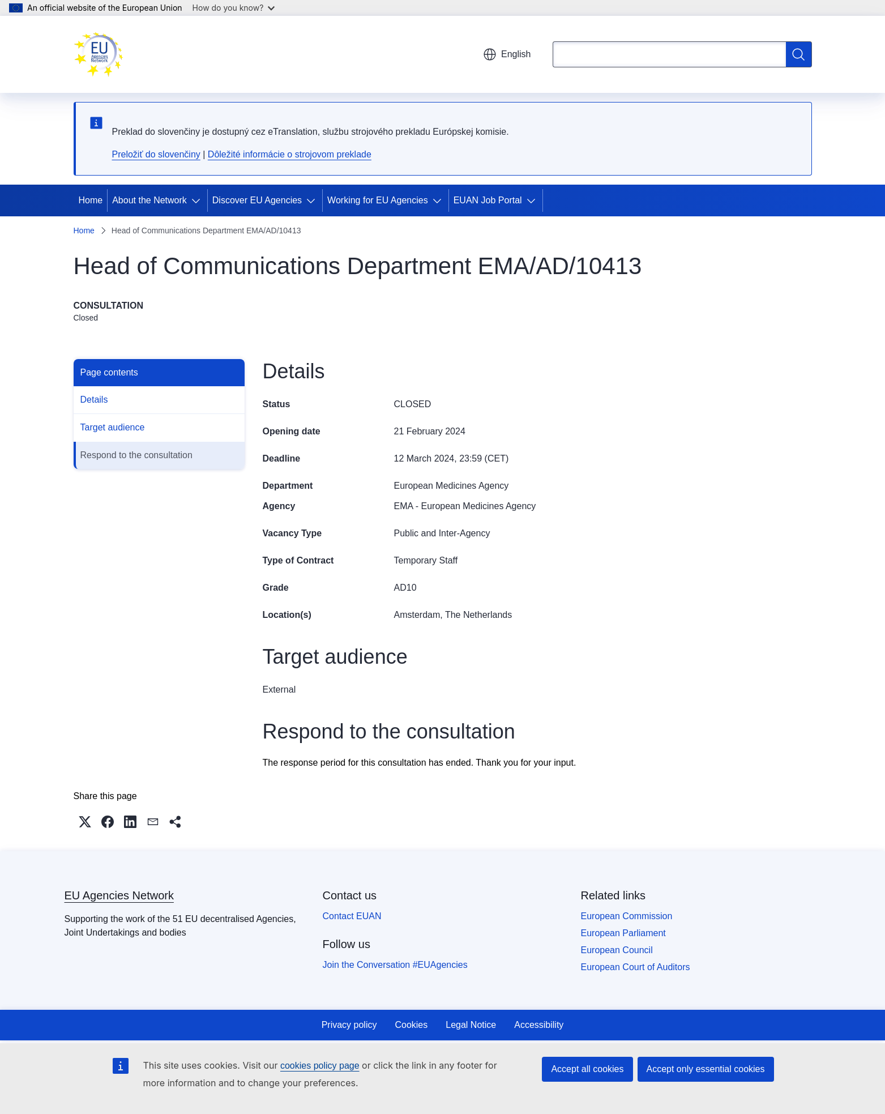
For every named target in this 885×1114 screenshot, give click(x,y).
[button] (85, 822)
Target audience (112, 427)
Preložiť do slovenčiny (156, 154)
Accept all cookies (587, 1069)
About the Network (149, 200)
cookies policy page (320, 1065)
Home (91, 200)
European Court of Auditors (635, 967)
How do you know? (234, 7)
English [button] (507, 54)
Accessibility (538, 1025)
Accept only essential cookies (706, 1069)
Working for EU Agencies (377, 200)
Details (94, 399)
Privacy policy (349, 1025)
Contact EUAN (352, 916)
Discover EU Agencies (257, 200)
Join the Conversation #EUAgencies (395, 965)
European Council (617, 950)
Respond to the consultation (136, 455)
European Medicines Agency (451, 485)
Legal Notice (471, 1025)
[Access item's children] (198, 200)
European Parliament (623, 933)
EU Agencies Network (119, 895)
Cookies (411, 1025)
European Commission (627, 916)
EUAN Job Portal (488, 200)
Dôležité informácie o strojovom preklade (289, 154)
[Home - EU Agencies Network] (98, 54)
